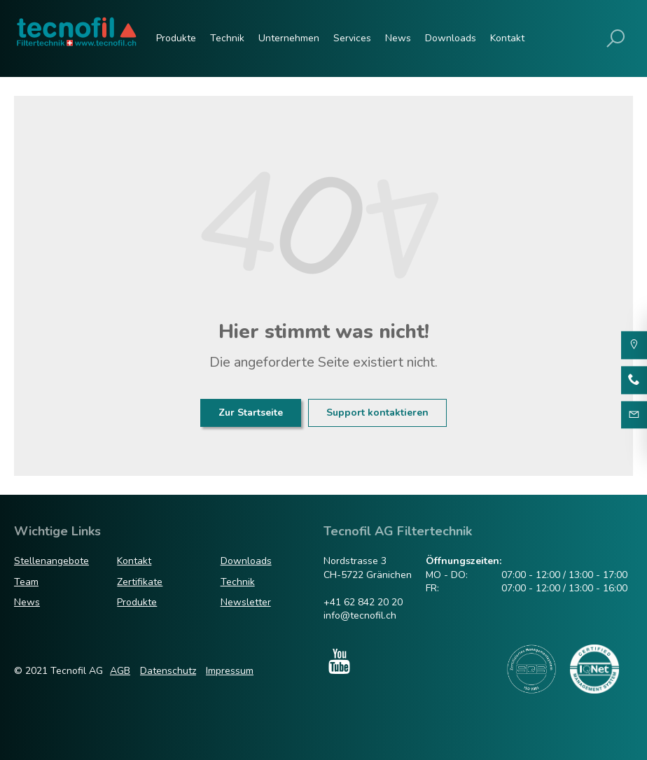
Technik (227, 38)
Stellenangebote (51, 561)
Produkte (176, 38)
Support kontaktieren (377, 412)
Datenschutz (168, 670)
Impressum (229, 670)
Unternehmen (288, 38)
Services (352, 38)
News (398, 38)
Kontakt (507, 38)
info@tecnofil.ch (360, 615)
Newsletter (246, 602)
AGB (120, 670)
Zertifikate (139, 582)
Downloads (450, 38)
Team (26, 582)
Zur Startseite (250, 412)
